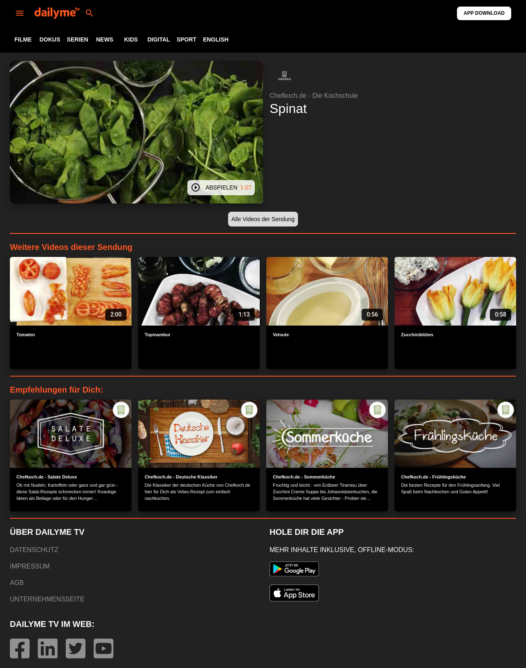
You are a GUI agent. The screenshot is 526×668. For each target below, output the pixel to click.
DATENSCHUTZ (34, 549)
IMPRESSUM (30, 566)
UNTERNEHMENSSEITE (47, 599)
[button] (284, 75)
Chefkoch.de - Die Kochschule (314, 95)
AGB (17, 582)
